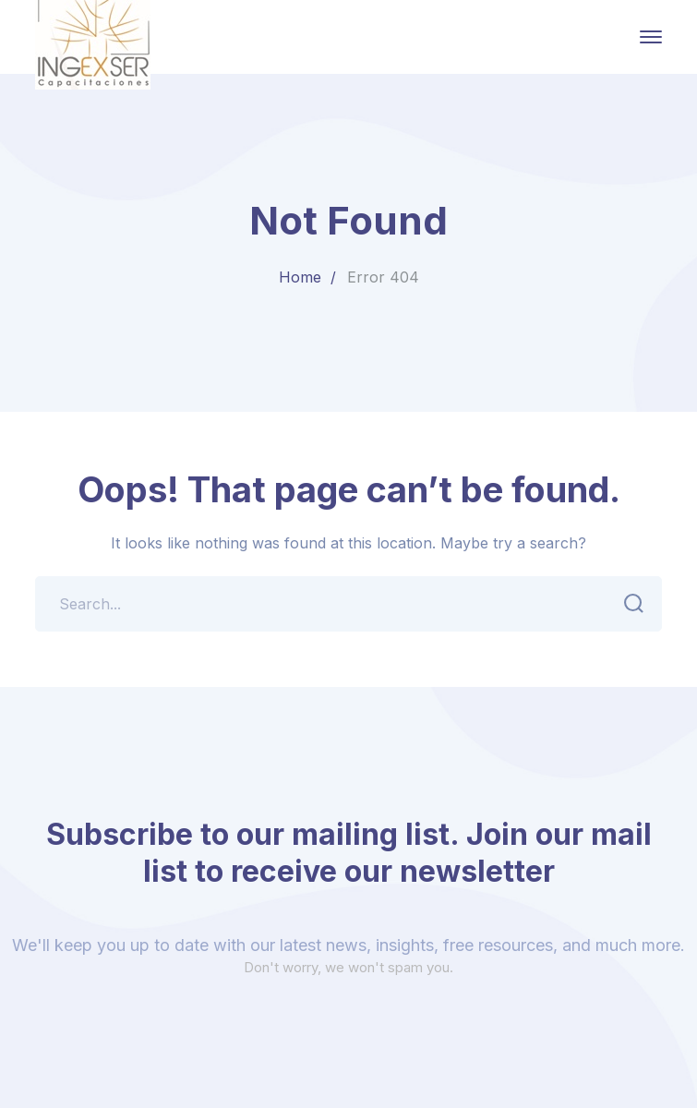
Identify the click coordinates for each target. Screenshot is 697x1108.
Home (300, 277)
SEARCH (628, 604)
